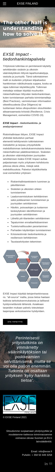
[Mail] (50, 463)
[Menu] (5, 4)
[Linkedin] (46, 463)
